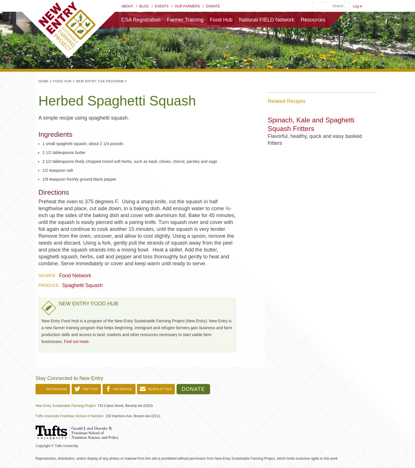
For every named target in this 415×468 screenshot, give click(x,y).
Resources (313, 20)
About (127, 6)
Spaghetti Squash (82, 285)
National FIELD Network (266, 20)
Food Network (75, 275)
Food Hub (221, 20)
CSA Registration (140, 20)
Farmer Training (185, 20)
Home (43, 81)
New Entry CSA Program (100, 81)
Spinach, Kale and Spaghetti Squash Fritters (311, 124)
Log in (357, 6)
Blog (144, 6)
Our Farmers (187, 6)
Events (162, 6)
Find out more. (77, 341)
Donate (213, 6)
